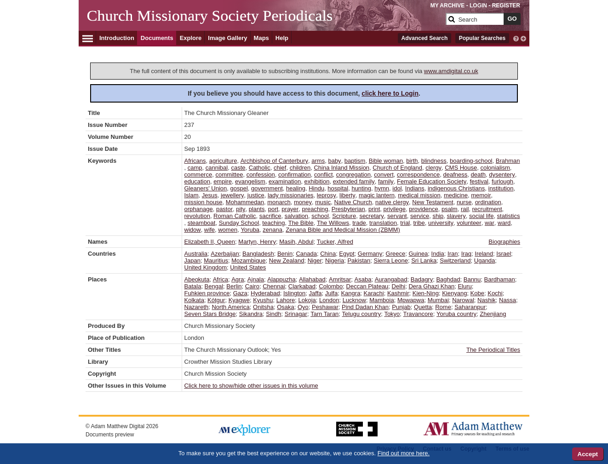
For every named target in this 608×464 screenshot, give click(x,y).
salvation (296, 215)
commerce (198, 174)
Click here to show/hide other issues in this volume (251, 385)
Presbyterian (348, 209)
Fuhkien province (207, 293)
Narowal (463, 300)
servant (397, 215)
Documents (157, 37)
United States (248, 267)
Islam (191, 195)
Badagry (422, 279)
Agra (237, 279)
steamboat (202, 222)
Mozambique (248, 260)
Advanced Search (425, 38)
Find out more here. (404, 453)
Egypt (346, 253)
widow (192, 229)
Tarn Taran (324, 313)
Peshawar (325, 307)
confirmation (294, 174)
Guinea (418, 253)
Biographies (504, 241)
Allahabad (312, 279)
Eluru (464, 286)
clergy (433, 167)
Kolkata (194, 300)
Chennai (274, 286)
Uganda (484, 260)
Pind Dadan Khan (365, 307)
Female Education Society (431, 181)
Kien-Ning (426, 293)
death (478, 174)
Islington (294, 293)
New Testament (432, 202)
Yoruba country (456, 313)
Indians (414, 188)
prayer (289, 209)
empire (222, 181)
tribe (419, 222)
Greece (396, 253)
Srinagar (296, 313)
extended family (354, 181)
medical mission (419, 195)
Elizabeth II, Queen (209, 241)
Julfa (331, 293)
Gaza (240, 293)
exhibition (316, 181)
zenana (272, 229)
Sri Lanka (423, 260)
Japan (192, 260)
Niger (315, 260)
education (197, 181)
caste (238, 167)
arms (318, 160)
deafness (455, 174)
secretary (371, 215)
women (227, 229)
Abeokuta (197, 279)
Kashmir (398, 293)
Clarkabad (301, 286)
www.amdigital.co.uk (451, 71)
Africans (195, 160)
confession (261, 174)
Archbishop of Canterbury (274, 160)
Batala (192, 286)
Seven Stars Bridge (210, 313)
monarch (279, 202)
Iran (452, 253)
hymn (381, 188)
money (303, 202)
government (267, 188)
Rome (443, 307)
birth (412, 160)
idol (397, 188)
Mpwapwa (410, 300)
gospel (239, 188)
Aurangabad (391, 279)
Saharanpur (470, 307)
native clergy (392, 202)
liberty (347, 195)
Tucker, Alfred (335, 241)
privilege (395, 209)
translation (383, 222)
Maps (261, 37)
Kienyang (454, 293)
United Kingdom (205, 267)
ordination (488, 202)
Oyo (303, 307)
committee (229, 174)
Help (281, 37)
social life (481, 215)
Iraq (466, 253)
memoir (481, 195)
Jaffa (315, 293)
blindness (434, 160)
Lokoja (306, 300)
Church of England (397, 167)
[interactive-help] (516, 38)
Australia (196, 253)
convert (384, 174)
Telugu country (361, 313)
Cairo (252, 286)
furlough (502, 181)
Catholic (259, 167)
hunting (361, 188)
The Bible (301, 222)
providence (423, 209)
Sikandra (251, 313)
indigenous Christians (456, 188)
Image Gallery (227, 37)
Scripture (344, 215)
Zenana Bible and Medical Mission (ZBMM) (343, 229)
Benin (285, 253)
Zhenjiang (493, 313)
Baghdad (448, 279)
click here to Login (390, 93)
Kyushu (263, 300)
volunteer (469, 222)
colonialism (495, 167)
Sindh (273, 313)
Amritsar (340, 279)
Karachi (374, 293)
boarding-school (471, 160)
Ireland (484, 253)
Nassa (507, 300)
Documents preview (110, 434)
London (329, 300)
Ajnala (255, 279)
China (328, 253)
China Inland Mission (341, 167)
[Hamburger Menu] (87, 37)
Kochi (495, 293)
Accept (588, 454)
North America (230, 307)
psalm (450, 209)
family (386, 181)
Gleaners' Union (205, 188)
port (273, 209)
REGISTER (506, 5)
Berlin (233, 286)
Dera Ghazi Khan (431, 286)
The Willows (333, 222)
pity (240, 209)
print (374, 209)
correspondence (418, 174)
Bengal (214, 286)
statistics (508, 215)
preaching (315, 209)
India (437, 253)
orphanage (198, 209)
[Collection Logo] (265, 23)
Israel (503, 253)
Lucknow (354, 300)
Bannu (472, 279)
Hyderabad (265, 293)
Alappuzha (281, 279)
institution (501, 188)
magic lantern (377, 195)
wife (209, 229)
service (419, 215)
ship (437, 215)
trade (359, 222)
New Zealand (286, 260)
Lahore (285, 300)
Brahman (508, 160)
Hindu (316, 188)
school (320, 215)
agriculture (223, 160)
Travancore (418, 313)
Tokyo (392, 313)
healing (295, 188)
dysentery (502, 174)
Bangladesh (258, 253)
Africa (220, 279)
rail (465, 209)
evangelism (250, 181)
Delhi (399, 286)
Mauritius (216, 260)
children (300, 167)
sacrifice (270, 215)
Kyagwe (239, 300)
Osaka (285, 307)
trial (405, 222)
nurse (464, 202)
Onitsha (263, 307)
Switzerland (455, 260)
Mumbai (438, 300)
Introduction (116, 37)
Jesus (210, 195)
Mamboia (381, 300)
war (489, 222)
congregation (353, 174)
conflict (323, 174)
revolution (197, 215)
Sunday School (239, 222)
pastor (224, 209)
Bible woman (386, 160)
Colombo (331, 286)
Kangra (350, 293)
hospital (337, 188)
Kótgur (216, 300)
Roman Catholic (234, 215)
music (323, 202)
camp (195, 167)
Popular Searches (482, 38)
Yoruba (250, 229)
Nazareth (196, 307)
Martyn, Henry (257, 241)
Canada (306, 253)
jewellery (232, 195)
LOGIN (478, 5)
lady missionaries (291, 195)
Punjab (401, 307)
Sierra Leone (391, 260)
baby (334, 160)
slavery (456, 215)
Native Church (353, 202)
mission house (203, 202)
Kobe (477, 293)
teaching (273, 222)
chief (280, 167)
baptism (355, 160)
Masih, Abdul (296, 241)
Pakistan (358, 260)
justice (255, 195)
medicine (456, 195)
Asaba (363, 279)
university (440, 222)
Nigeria (334, 260)
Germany (370, 253)
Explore (191, 37)
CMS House (461, 167)
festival (479, 181)
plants (257, 209)
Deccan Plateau (367, 286)
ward (504, 222)
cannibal (217, 167)
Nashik (486, 300)
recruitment (487, 209)
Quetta (423, 307)
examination (285, 181)
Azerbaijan (225, 253)
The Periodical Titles (493, 349)
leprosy (326, 195)
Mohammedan (245, 202)
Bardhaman (499, 279)
